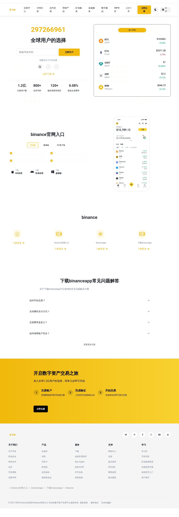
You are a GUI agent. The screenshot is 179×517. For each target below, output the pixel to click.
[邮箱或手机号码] (37, 53)
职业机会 (12, 465)
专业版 (33, 145)
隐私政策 (84, 511)
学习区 (144, 460)
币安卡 (45, 470)
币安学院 (145, 465)
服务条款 (94, 511)
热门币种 (132, 31)
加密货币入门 (147, 481)
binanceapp (37, 496)
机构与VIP (79, 475)
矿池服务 (79, 10)
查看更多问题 (89, 352)
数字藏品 (104, 10)
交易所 (45, 460)
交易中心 (27, 10)
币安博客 (12, 481)
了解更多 (18, 244)
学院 (44, 465)
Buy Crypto (79, 470)
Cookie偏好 (106, 511)
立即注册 (144, 10)
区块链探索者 (147, 470)
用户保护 (145, 486)
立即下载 (129, 10)
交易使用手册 (147, 475)
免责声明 (12, 486)
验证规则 (112, 486)
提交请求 (112, 470)
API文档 (111, 475)
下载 (77, 460)
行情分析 (40, 10)
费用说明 (112, 481)
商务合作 (12, 470)
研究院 (45, 475)
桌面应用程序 (81, 465)
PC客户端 (61, 145)
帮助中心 (112, 460)
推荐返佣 (79, 486)
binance (69, 496)
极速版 (46, 145)
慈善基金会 (46, 486)
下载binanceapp (54, 496)
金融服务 (91, 10)
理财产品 (66, 10)
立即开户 (69, 53)
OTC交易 (79, 481)
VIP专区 (117, 10)
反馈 (110, 465)
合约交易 (53, 10)
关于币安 (12, 460)
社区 (10, 475)
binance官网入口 (19, 496)
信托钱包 (46, 481)
